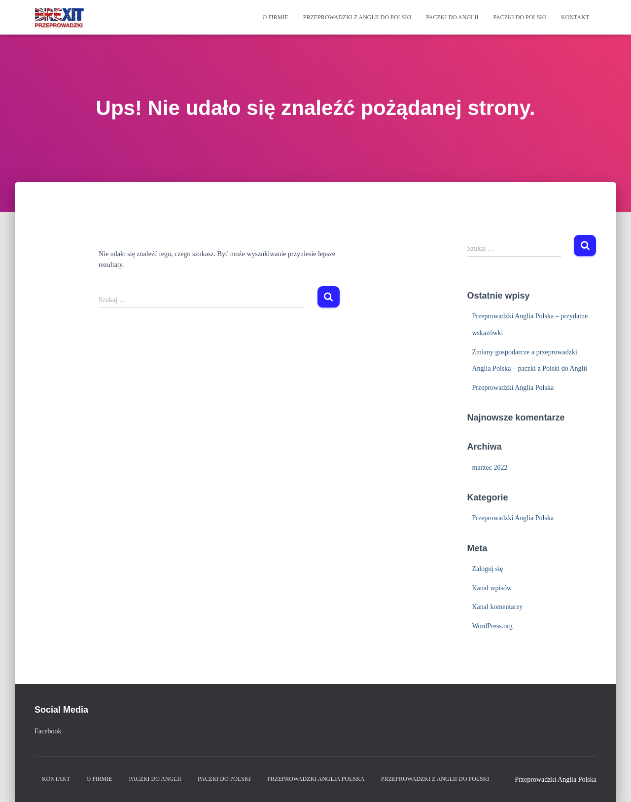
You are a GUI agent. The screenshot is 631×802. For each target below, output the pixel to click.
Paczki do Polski (519, 17)
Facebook (48, 731)
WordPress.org (492, 626)
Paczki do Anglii (452, 17)
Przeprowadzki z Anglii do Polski (357, 17)
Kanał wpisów (492, 588)
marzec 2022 (490, 467)
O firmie (275, 17)
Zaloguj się (487, 569)
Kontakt (575, 17)
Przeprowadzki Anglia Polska (513, 387)
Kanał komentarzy (497, 607)
